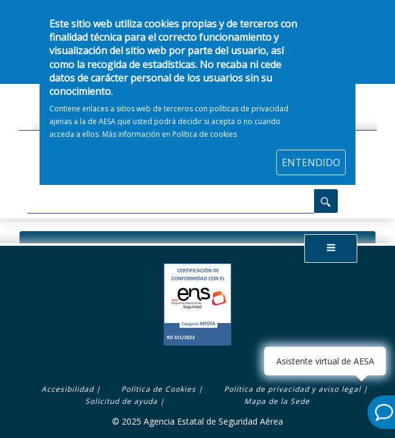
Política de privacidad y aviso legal (292, 389)
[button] (331, 248)
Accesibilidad (67, 389)
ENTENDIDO (311, 155)
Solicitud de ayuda (121, 401)
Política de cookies (204, 127)
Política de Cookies (158, 389)
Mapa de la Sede (277, 401)
